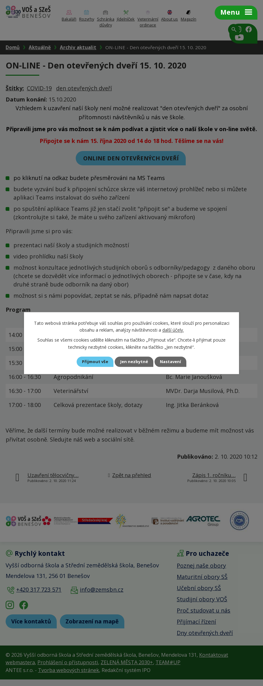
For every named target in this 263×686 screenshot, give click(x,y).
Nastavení (174, 362)
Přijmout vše (91, 362)
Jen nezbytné (134, 362)
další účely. (173, 330)
